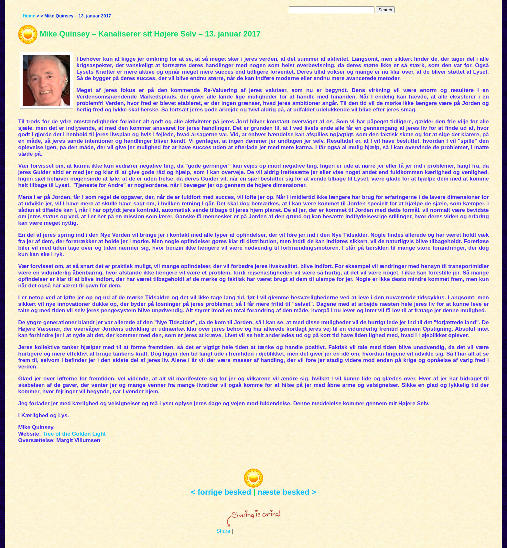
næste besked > (287, 492)
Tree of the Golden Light (74, 434)
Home (29, 15)
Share (223, 531)
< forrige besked (221, 492)
